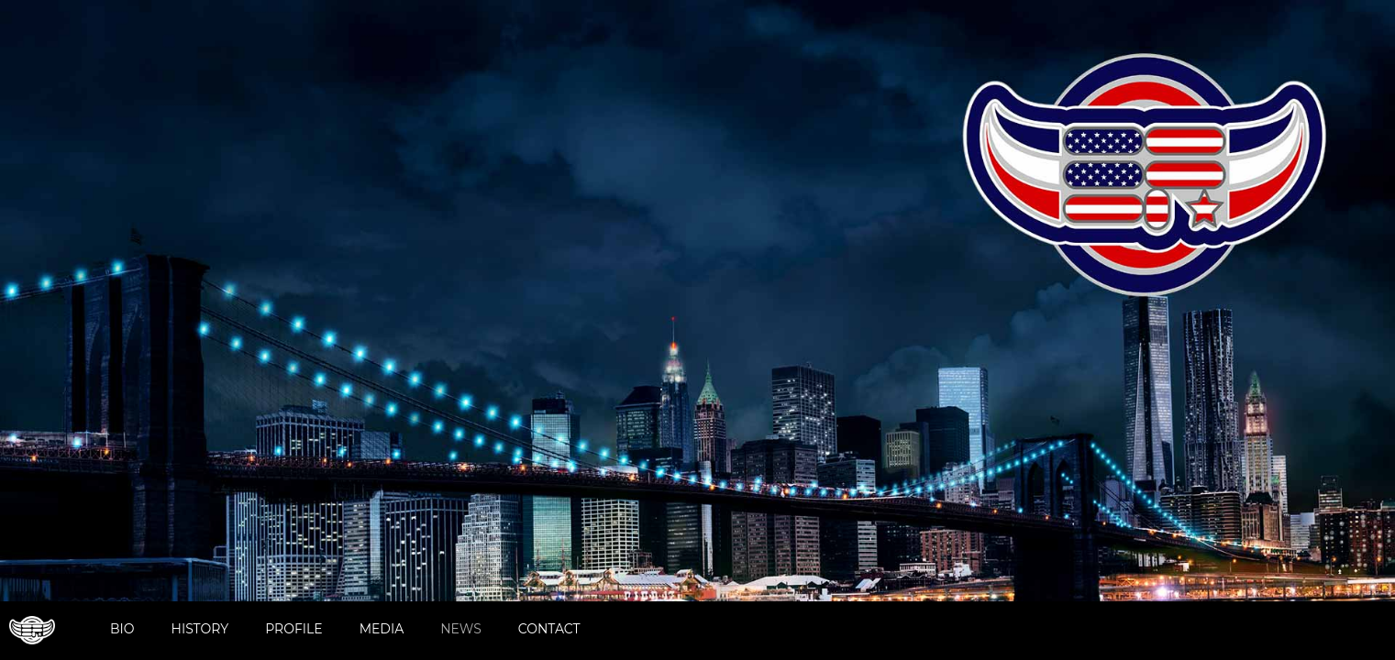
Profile (293, 629)
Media (382, 629)
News (461, 629)
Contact (549, 629)
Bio (122, 629)
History (200, 629)
